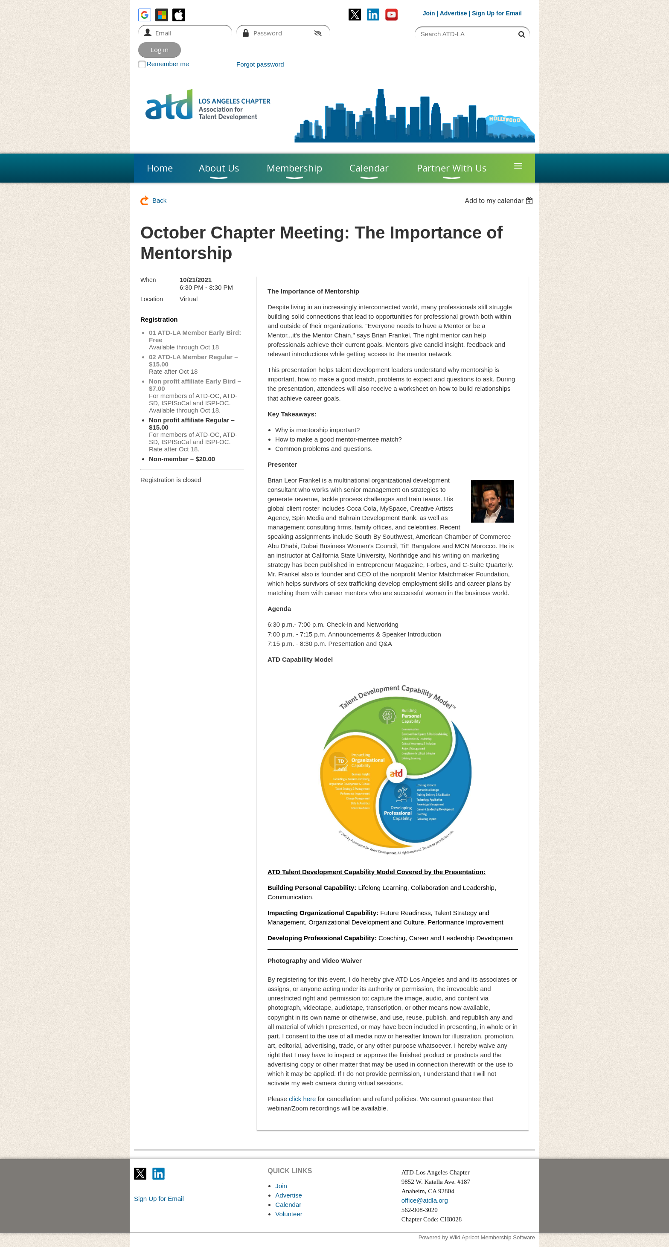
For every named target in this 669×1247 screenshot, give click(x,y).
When (148, 279)
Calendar (288, 1204)
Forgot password (260, 64)
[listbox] (500, 200)
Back (159, 200)
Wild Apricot (464, 1237)
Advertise (453, 13)
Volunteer (288, 1214)
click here (302, 1098)
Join (429, 13)
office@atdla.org (424, 1200)
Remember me (168, 63)
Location (151, 299)
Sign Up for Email (159, 1198)
